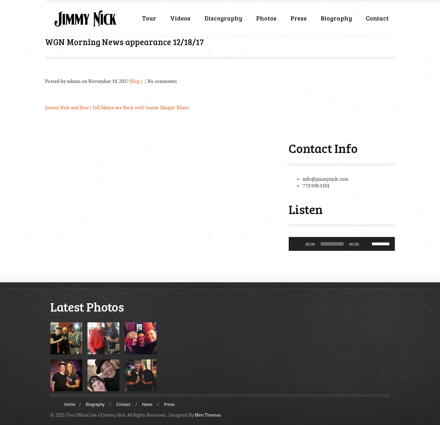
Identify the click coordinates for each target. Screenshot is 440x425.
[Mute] (366, 243)
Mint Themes (208, 415)
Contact (377, 18)
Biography (336, 18)
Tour (149, 18)
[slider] (332, 244)
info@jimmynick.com (325, 179)
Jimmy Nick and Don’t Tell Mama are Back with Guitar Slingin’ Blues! (117, 107)
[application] (342, 244)
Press (298, 18)
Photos (266, 18)
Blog (134, 81)
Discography (223, 18)
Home (69, 404)
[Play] (297, 243)
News (147, 404)
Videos (180, 18)
